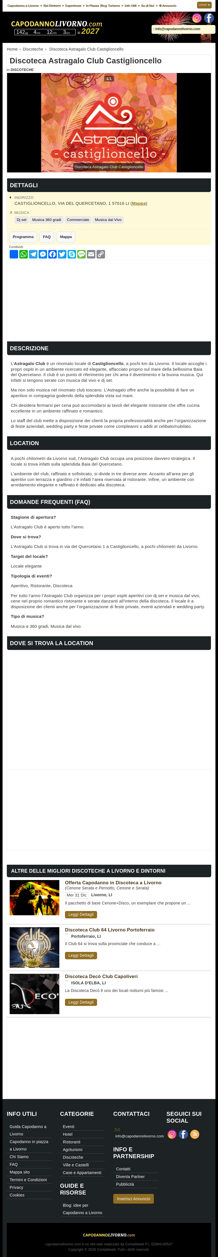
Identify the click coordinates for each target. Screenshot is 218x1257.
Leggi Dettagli (81, 914)
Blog (103, 6)
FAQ (47, 237)
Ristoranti (72, 1142)
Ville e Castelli (76, 1165)
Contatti (123, 1169)
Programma (23, 237)
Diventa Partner (130, 1176)
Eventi (68, 1126)
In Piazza (92, 6)
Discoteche (22, 70)
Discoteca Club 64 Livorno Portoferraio (110, 929)
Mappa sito (20, 1172)
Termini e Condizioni (28, 1179)
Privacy (16, 1187)
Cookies (17, 1195)
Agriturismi (73, 1149)
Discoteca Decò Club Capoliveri (101, 976)
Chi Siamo (19, 1156)
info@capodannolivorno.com (176, 29)
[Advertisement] (109, 300)
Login (204, 4)
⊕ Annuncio (168, 6)
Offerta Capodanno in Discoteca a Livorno (113, 882)
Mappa (139, 203)
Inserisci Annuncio (133, 1198)
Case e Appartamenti (82, 1172)
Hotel (68, 1134)
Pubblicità (125, 1184)
